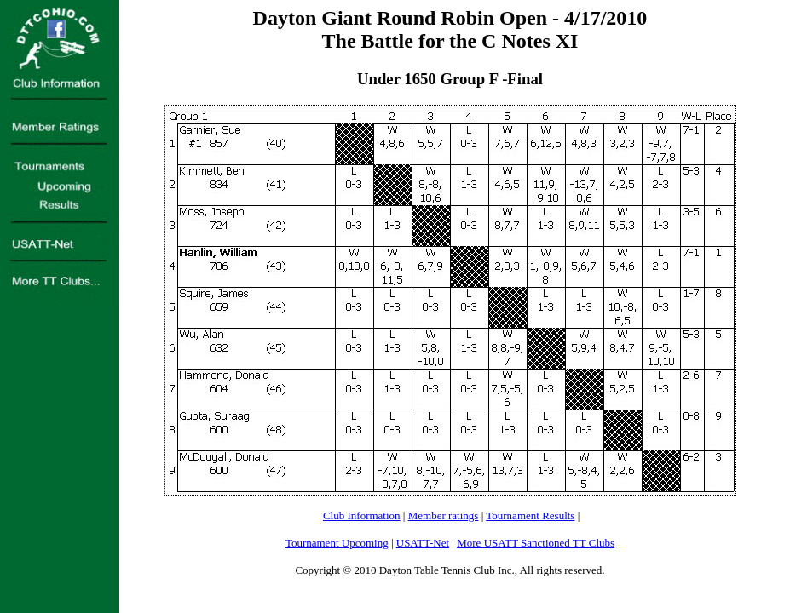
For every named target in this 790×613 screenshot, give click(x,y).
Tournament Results (530, 515)
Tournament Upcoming (337, 542)
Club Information (362, 515)
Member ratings (443, 515)
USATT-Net (422, 542)
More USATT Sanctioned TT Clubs (535, 542)
